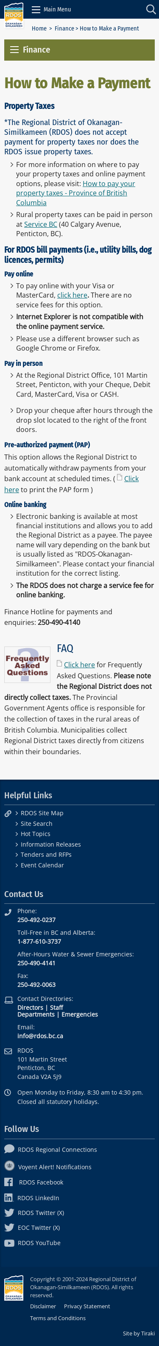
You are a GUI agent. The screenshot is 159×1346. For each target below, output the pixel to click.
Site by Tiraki (139, 1333)
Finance (64, 28)
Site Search (37, 823)
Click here (79, 664)
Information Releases (51, 844)
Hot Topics (35, 834)
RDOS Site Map (42, 813)
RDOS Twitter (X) (34, 1213)
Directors (30, 1007)
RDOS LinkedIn (31, 1198)
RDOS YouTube (32, 1243)
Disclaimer (43, 1306)
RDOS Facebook (33, 1182)
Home (39, 28)
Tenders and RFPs (46, 854)
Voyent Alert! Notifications (48, 1167)
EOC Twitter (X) (32, 1227)
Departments (36, 1014)
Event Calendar (42, 865)
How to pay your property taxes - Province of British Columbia (75, 193)
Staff (56, 1007)
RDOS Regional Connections (50, 1149)
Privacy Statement (87, 1306)
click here (72, 295)
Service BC (40, 224)
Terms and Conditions (58, 1318)
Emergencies (79, 1014)
